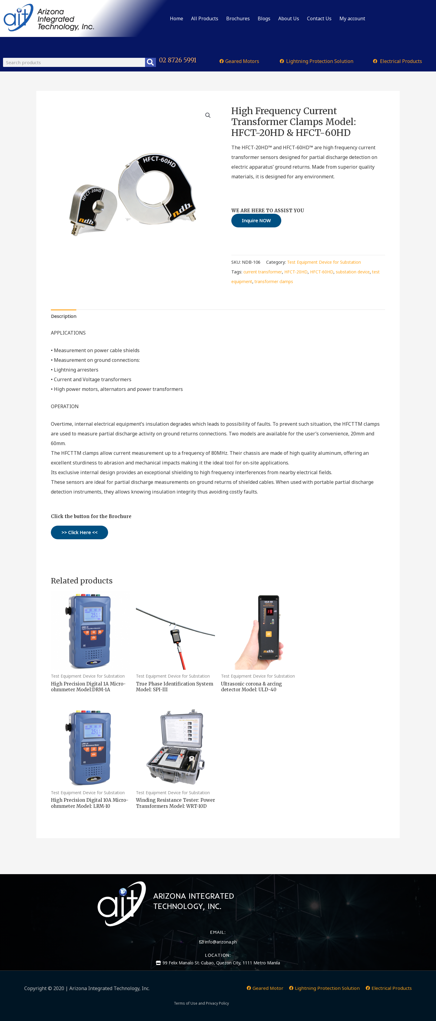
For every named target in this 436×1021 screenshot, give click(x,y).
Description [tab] (64, 317)
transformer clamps (285, 282)
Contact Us (319, 18)
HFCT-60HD (325, 272)
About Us (288, 18)
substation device (357, 272)
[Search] (150, 62)
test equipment (247, 282)
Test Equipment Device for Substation (325, 263)
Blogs (264, 18)
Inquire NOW (257, 220)
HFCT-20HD (299, 272)
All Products (204, 18)
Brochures (238, 18)
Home (176, 18)
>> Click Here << (79, 533)
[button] (207, 115)
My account (352, 18)
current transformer (263, 272)
